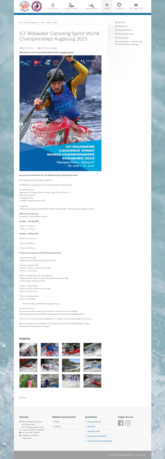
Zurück (24, 398)
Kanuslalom (71, 8)
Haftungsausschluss (126, 455)
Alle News (121, 22)
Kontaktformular (93, 431)
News (107, 8)
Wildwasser (91, 8)
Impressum (111, 455)
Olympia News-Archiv (126, 34)
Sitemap (58, 426)
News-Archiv (122, 26)
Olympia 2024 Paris (125, 30)
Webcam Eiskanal (94, 421)
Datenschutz (141, 455)
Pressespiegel (123, 38)
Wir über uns (136, 8)
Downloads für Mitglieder (97, 436)
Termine (119, 8)
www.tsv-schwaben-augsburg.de (99, 441)
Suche (57, 421)
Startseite (53, 8)
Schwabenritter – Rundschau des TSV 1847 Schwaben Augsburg (128, 42)
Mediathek (91, 426)
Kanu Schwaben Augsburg (28, 22)
